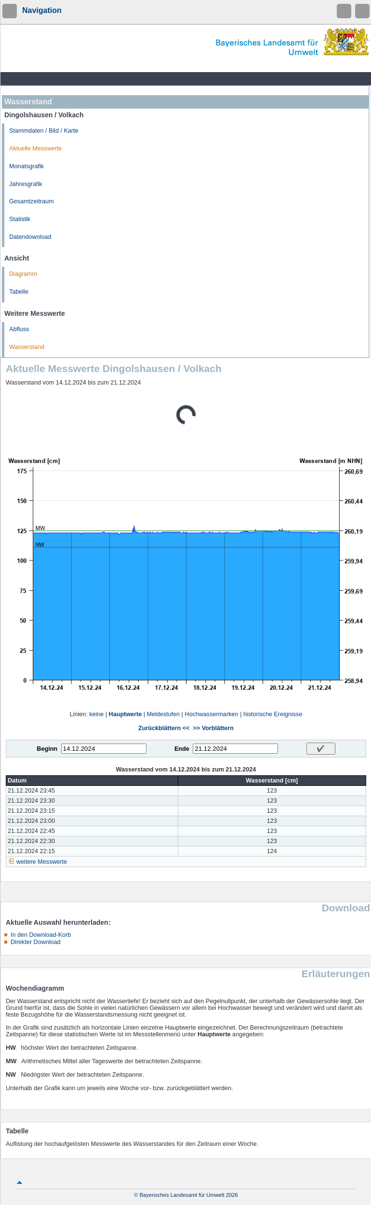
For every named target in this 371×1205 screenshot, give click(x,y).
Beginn (47, 748)
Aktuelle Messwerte (35, 148)
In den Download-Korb (41, 935)
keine (96, 714)
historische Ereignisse (273, 714)
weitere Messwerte (41, 861)
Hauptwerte (125, 714)
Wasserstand (26, 347)
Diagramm (23, 274)
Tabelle (18, 291)
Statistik (19, 219)
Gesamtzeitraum (31, 201)
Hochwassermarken (211, 714)
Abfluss (19, 329)
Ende (181, 748)
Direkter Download (36, 942)
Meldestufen (163, 714)
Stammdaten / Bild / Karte (44, 130)
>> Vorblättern (213, 728)
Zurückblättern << (163, 728)
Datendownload (30, 237)
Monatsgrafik (26, 166)
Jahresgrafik (25, 184)
